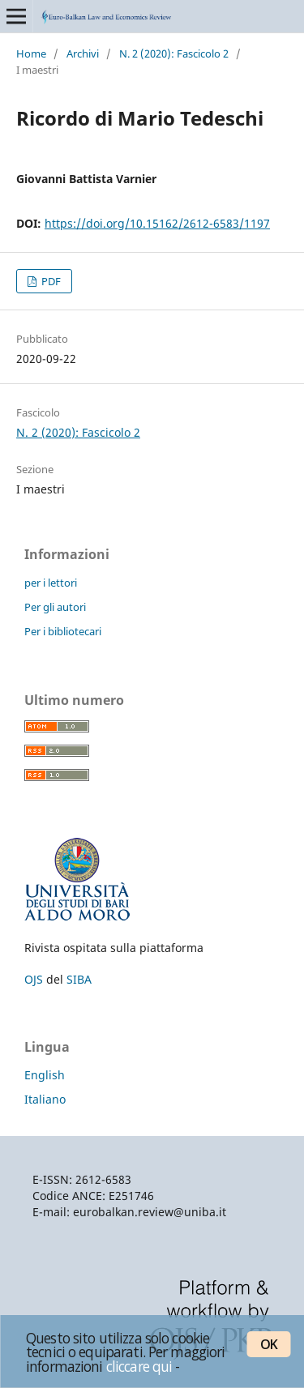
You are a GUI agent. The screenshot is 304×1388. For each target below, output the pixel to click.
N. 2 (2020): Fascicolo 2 (174, 53)
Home (31, 53)
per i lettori (50, 582)
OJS (33, 979)
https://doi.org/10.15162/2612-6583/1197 (157, 223)
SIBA (79, 979)
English (44, 1075)
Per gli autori (55, 607)
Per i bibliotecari (62, 631)
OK (268, 1344)
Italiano (45, 1099)
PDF (50, 281)
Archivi (82, 53)
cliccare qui (139, 1366)
